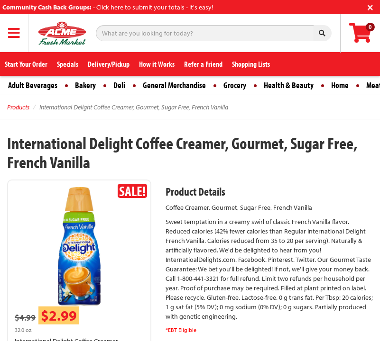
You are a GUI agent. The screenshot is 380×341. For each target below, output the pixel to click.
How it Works (157, 64)
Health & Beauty (289, 85)
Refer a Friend (203, 64)
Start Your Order (26, 64)
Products (18, 107)
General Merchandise (174, 85)
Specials (67, 64)
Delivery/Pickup (109, 64)
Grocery (234, 85)
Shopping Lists (251, 64)
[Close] (370, 6)
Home (340, 85)
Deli (119, 85)
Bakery (85, 85)
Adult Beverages (32, 85)
